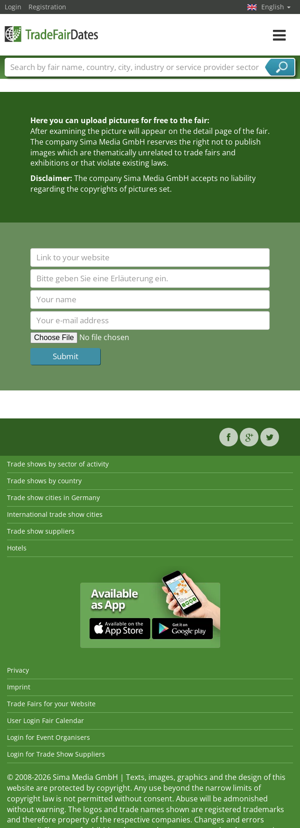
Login (13, 6)
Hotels (17, 547)
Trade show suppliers (41, 531)
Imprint (18, 686)
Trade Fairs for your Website (51, 703)
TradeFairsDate (51, 33)
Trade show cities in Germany (53, 497)
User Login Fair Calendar (45, 720)
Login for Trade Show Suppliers (56, 754)
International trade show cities (55, 514)
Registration (47, 6)
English (276, 6)
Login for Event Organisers (48, 737)
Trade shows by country (44, 480)
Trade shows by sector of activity (58, 463)
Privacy (18, 670)
